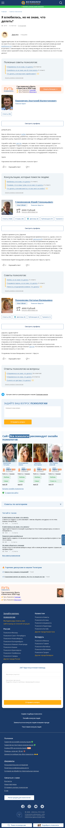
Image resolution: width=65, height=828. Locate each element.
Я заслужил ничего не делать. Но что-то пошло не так (25, 577)
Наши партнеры (10, 784)
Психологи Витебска (42, 647)
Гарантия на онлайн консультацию (17, 742)
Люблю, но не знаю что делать (17, 280)
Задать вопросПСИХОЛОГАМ (63, 540)
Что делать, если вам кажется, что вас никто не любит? (26, 188)
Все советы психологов (11, 556)
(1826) (7, 219)
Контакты (8, 781)
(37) (47, 219)
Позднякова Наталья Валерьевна (33, 300)
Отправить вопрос (32, 702)
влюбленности (6, 46)
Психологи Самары (10, 656)
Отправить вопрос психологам (16, 787)
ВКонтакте (33, 92)
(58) (6, 114)
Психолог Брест (20, 104)
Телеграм (32, 90)
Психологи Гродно (42, 652)
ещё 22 (35, 484)
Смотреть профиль (32, 123)
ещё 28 (4, 484)
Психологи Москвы (10, 633)
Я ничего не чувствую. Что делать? (19, 380)
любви (23, 134)
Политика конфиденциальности (16, 768)
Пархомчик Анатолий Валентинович (36, 100)
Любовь (6, 477)
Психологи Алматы (42, 617)
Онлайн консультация (31, 718)
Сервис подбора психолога (31, 714)
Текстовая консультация (31, 727)
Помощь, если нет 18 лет (13, 751)
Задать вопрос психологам (14, 78)
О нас (6, 791)
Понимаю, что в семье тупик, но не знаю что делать (25, 185)
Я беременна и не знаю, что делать (19, 377)
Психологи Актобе (41, 629)
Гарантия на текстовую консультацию (19, 745)
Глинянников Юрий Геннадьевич (34, 201)
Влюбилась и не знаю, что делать (18, 181)
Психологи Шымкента (43, 623)
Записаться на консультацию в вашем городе (31, 722)
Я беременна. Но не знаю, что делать (20, 67)
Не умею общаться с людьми (13, 545)
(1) (46, 317)
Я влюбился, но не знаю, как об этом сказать (22, 70)
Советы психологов (15, 11)
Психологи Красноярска (12, 650)
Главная (4, 11)
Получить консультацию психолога (32, 6)
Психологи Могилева (43, 649)
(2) (33, 317)
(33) (6, 317)
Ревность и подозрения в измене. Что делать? (23, 287)
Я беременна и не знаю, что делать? (19, 373)
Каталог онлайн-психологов (13, 489)
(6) (34, 219)
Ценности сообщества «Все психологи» (19, 754)
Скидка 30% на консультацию (15, 748)
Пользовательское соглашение (16, 765)
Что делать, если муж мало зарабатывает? (21, 74)
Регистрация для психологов (19, 798)
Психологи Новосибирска (13, 638)
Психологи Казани (10, 647)
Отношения (22, 26)
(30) (19, 219)
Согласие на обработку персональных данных (21, 771)
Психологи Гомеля (42, 644)
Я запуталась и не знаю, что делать (15, 517)
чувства (18, 143)
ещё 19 (51, 484)
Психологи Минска (42, 641)
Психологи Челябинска (12, 653)
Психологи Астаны (42, 620)
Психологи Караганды (43, 626)
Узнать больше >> (50, 89)
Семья (6, 481)
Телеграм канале (42, 394)
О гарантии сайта (11, 493)
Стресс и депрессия (53, 481)
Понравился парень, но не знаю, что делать (22, 283)
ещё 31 (20, 484)
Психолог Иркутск (37, 205)
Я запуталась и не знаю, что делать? (15, 527)
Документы (9, 761)
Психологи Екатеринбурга (13, 641)
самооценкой (37, 239)
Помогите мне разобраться (12, 536)
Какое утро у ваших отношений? (17, 572)
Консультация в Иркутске (30, 212)
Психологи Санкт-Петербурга (14, 636)
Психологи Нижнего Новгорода (15, 644)
